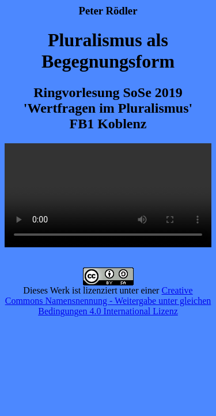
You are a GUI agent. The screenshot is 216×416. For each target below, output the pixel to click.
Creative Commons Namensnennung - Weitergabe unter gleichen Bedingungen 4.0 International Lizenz (108, 300)
